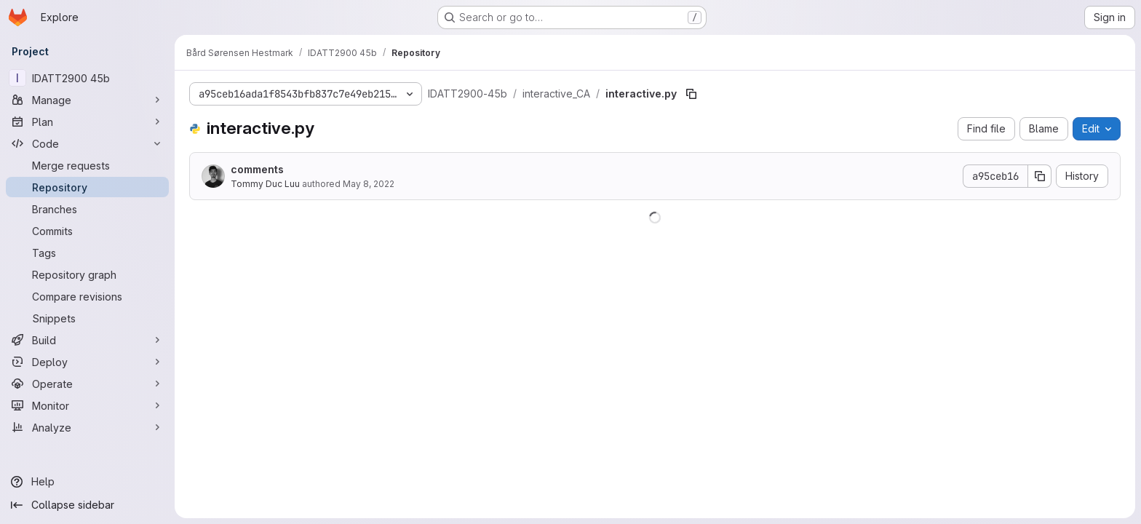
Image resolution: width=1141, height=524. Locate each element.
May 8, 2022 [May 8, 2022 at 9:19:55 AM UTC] (368, 183)
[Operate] (87, 383)
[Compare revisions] (87, 296)
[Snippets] (87, 318)
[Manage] (87, 100)
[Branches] (87, 209)
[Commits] (87, 231)
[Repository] (87, 187)
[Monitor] (87, 405)
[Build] (87, 340)
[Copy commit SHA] (1039, 176)
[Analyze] (87, 427)
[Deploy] (87, 362)
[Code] (87, 143)
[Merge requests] (87, 165)
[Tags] (87, 252)
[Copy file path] (691, 94)
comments (257, 169)
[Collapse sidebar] (87, 505)
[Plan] (87, 121)
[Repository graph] (87, 274)
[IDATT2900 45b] (87, 78)
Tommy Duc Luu (265, 183)
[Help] (87, 482)
